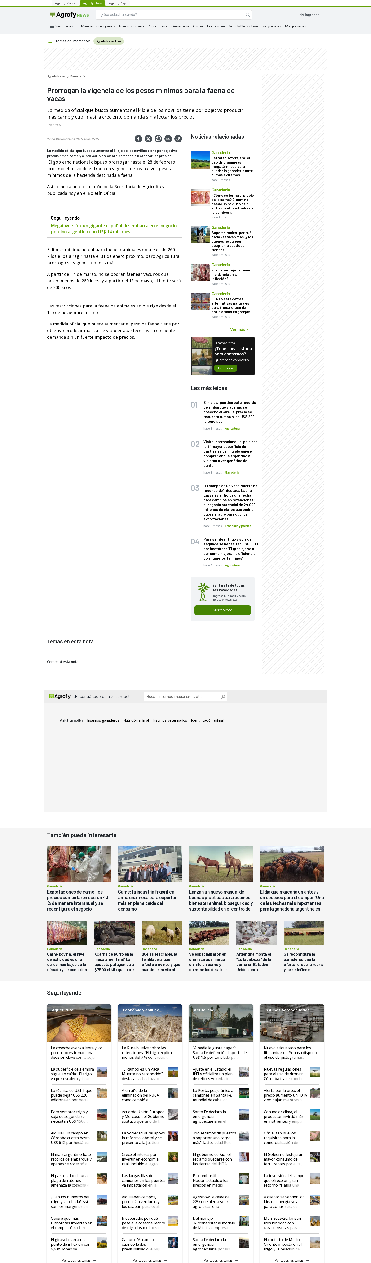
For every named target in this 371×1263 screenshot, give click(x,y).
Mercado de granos (98, 26)
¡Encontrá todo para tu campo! (101, 696)
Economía (216, 26)
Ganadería (180, 26)
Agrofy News (56, 76)
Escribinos (225, 368)
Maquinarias (295, 26)
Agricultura (158, 26)
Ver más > (239, 329)
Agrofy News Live (108, 41)
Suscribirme (222, 610)
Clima (198, 26)
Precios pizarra (132, 26)
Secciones (64, 26)
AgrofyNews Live (243, 26)
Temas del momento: (68, 41)
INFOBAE (54, 124)
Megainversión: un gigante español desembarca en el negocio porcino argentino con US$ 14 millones (114, 229)
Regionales (271, 26)
